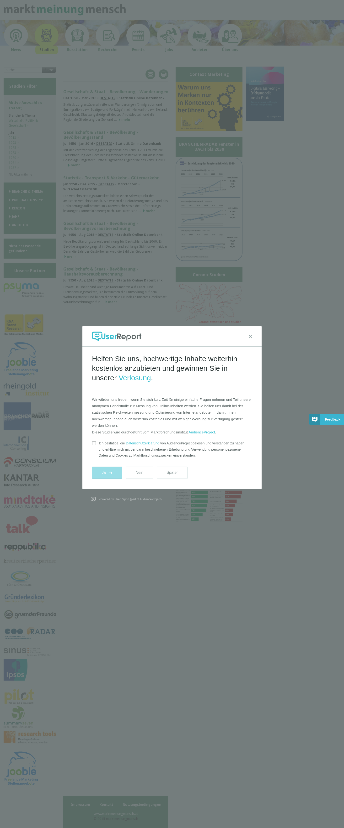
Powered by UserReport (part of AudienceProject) (130, 499)
